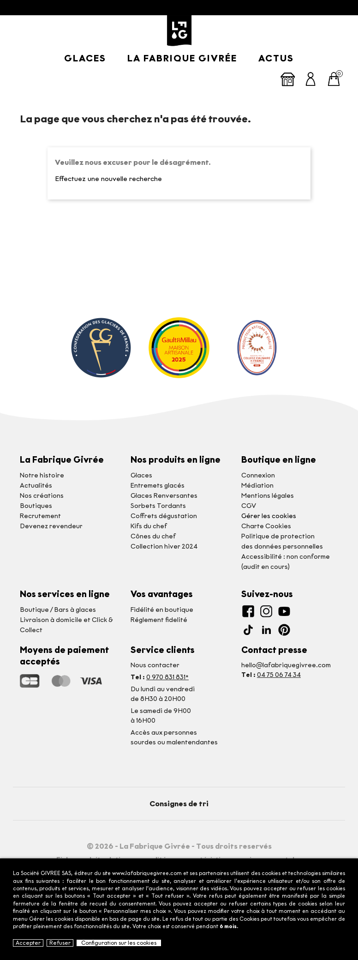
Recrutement (40, 516)
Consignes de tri (179, 803)
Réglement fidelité (159, 620)
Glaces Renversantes (164, 496)
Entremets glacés (158, 485)
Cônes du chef (153, 536)
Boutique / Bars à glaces (58, 610)
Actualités (36, 485)
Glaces (85, 58)
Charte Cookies (266, 526)
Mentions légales (267, 496)
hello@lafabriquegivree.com (286, 665)
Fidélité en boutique (162, 610)
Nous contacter (155, 665)
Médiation (257, 485)
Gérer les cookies (268, 516)
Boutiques (36, 506)
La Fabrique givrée (182, 58)
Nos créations (42, 496)
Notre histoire (42, 475)
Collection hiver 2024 (164, 546)
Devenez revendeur (51, 526)
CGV (248, 506)
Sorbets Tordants (158, 506)
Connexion (258, 475)
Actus (276, 58)
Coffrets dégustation (164, 516)
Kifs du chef (149, 526)
